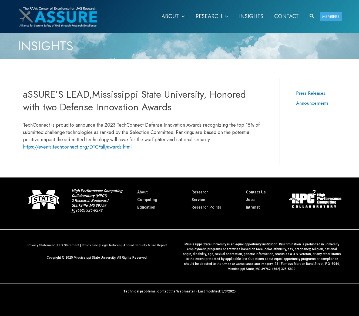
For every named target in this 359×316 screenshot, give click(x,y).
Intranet (253, 207)
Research (200, 192)
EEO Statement (68, 245)
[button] (312, 16)
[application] (182, 16)
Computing (147, 200)
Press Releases (311, 93)
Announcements (312, 102)
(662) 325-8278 (89, 210)
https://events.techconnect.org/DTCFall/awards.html (77, 146)
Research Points (206, 207)
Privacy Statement (40, 245)
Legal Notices (111, 245)
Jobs (250, 200)
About (142, 192)
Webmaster (185, 291)
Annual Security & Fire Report (146, 245)
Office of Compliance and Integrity (247, 264)
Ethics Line (90, 245)
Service (198, 200)
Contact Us (256, 192)
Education (146, 207)
